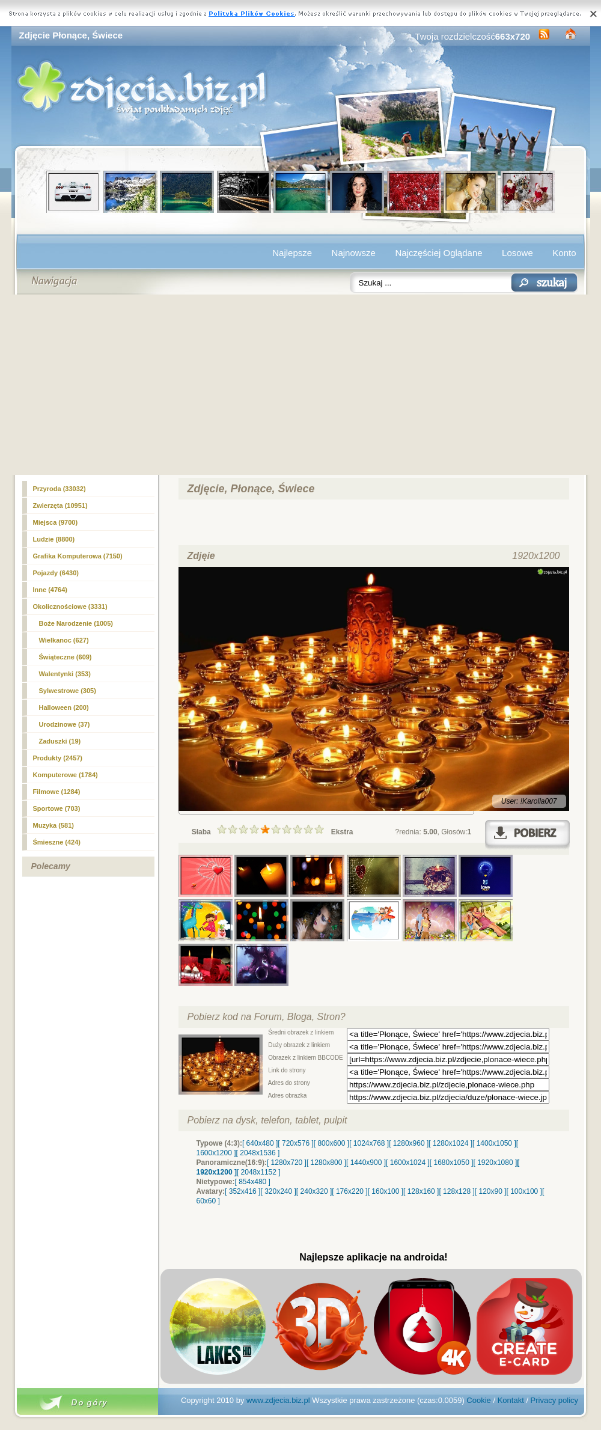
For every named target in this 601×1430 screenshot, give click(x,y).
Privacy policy (554, 1400)
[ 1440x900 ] (366, 1162)
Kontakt (511, 1400)
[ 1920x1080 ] (495, 1162)
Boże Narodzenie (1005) (76, 623)
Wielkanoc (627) (64, 640)
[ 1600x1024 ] (408, 1162)
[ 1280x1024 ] (450, 1143)
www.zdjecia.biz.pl (278, 1400)
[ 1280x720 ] (287, 1162)
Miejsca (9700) (55, 522)
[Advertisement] (300, 385)
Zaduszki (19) (60, 741)
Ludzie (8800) (54, 539)
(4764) (50, 589)
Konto (564, 253)
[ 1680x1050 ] (452, 1162)
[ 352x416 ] (242, 1191)
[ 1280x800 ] (326, 1162)
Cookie (478, 1400)
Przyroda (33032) (59, 488)
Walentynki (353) (65, 673)
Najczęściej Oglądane (438, 253)
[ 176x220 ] (349, 1191)
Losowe (517, 253)
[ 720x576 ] (295, 1143)
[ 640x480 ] (260, 1143)
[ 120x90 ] (491, 1191)
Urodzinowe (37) (64, 724)
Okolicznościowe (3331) (70, 606)
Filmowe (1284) (57, 791)
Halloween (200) (64, 707)
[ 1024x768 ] (369, 1143)
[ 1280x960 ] (409, 1143)
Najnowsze (354, 253)
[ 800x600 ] (331, 1143)
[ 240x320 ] (314, 1191)
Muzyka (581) (53, 825)
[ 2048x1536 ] (258, 1153)
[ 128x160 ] (421, 1191)
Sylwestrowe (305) (67, 690)
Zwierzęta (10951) (60, 505)
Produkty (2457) (58, 758)
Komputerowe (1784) (65, 774)
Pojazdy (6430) (56, 572)
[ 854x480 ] (252, 1182)
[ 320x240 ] (278, 1191)
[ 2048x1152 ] (259, 1172)
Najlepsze (292, 253)
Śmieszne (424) (57, 842)
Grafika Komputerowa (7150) (78, 556)
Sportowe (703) (57, 808)
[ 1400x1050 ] (494, 1143)
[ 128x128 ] (456, 1191)
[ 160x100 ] (385, 1191)
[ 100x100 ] (524, 1191)
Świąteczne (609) (65, 657)
